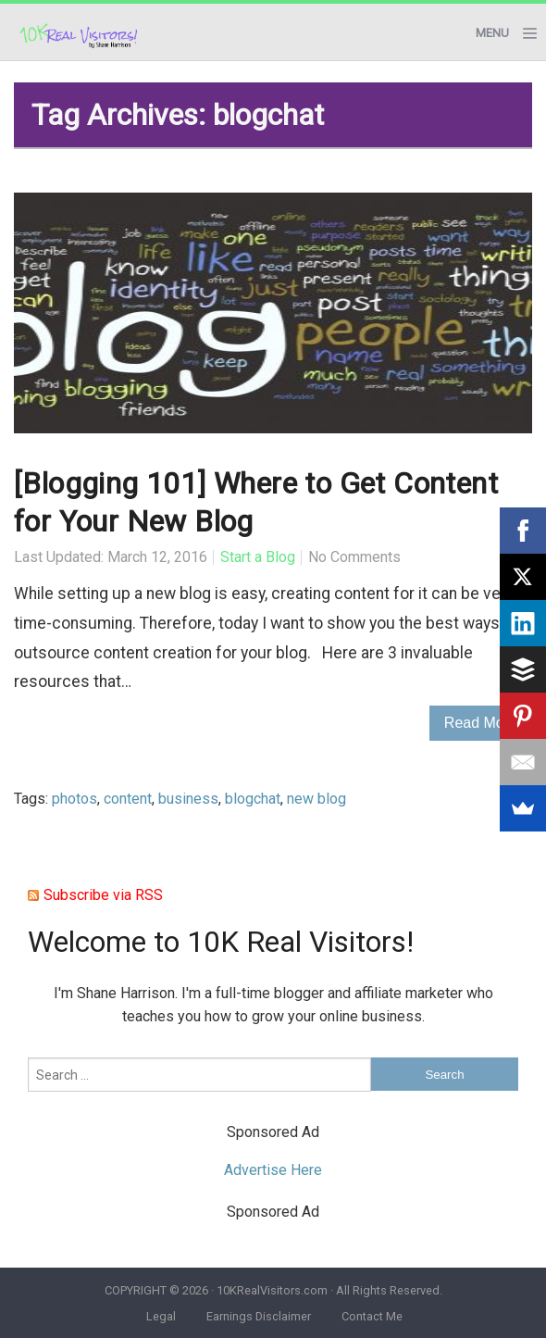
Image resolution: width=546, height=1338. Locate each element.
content (128, 798)
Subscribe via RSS (103, 895)
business (188, 798)
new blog (316, 798)
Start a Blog (257, 557)
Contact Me (372, 1316)
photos (74, 798)
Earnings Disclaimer (258, 1316)
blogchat (252, 798)
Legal (161, 1316)
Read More (480, 723)
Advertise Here (273, 1170)
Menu (492, 33)
